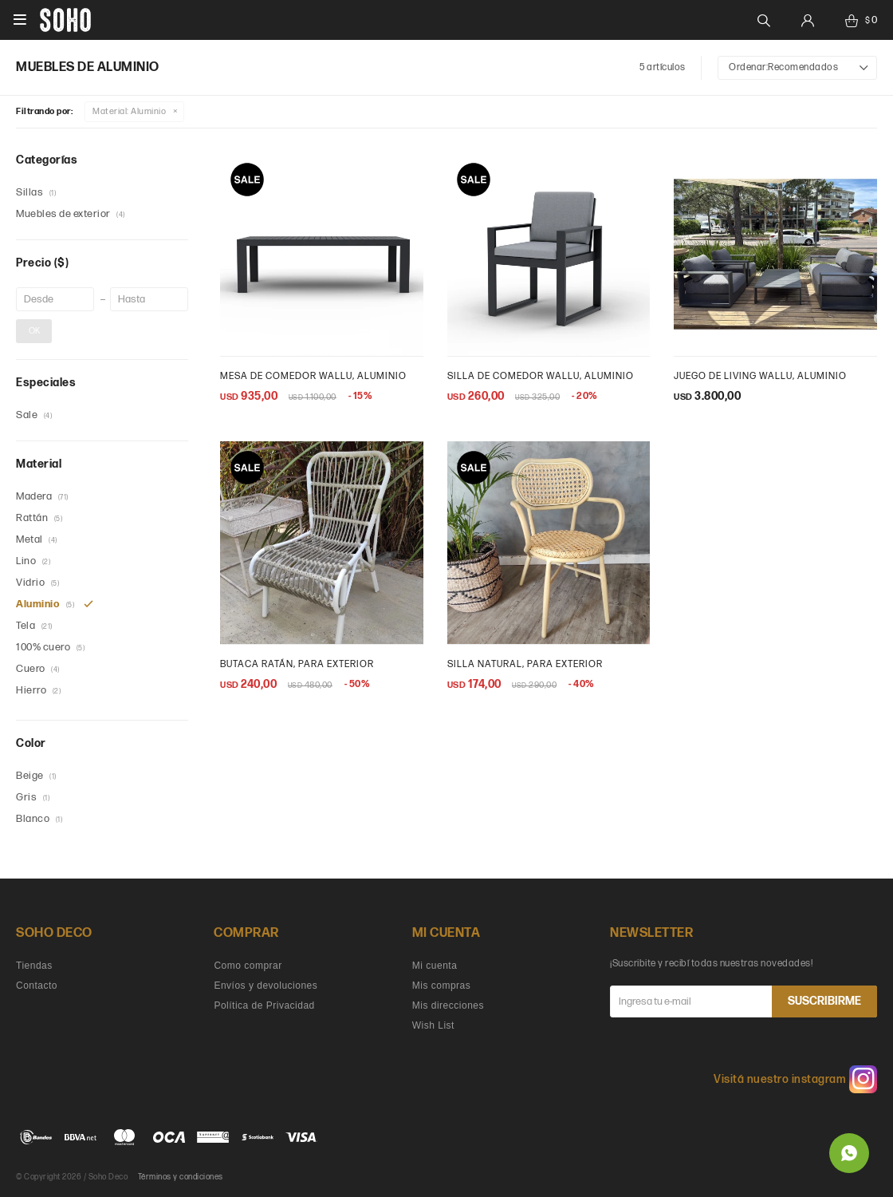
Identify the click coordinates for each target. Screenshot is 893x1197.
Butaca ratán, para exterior (297, 664)
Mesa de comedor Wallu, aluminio (313, 376)
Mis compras (441, 985)
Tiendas (34, 965)
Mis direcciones (448, 1005)
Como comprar (247, 965)
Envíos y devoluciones (265, 985)
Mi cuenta (435, 965)
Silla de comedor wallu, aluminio (540, 376)
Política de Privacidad (264, 1005)
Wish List (433, 1025)
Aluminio (129, 111)
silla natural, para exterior (525, 664)
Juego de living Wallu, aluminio (760, 376)
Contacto (36, 985)
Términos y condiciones (180, 1177)
